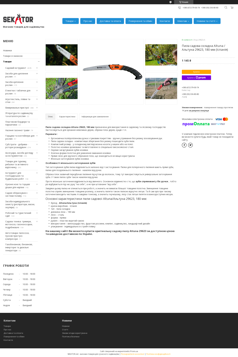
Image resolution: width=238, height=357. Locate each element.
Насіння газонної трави (17, 130)
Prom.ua (134, 351)
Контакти (165, 20)
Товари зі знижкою (13, 55)
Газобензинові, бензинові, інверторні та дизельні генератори (19, 247)
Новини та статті (206, 20)
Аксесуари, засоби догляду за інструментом (19, 154)
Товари (69, 20)
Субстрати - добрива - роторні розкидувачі (16, 146)
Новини (66, 326)
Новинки (7, 50)
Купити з (196, 77)
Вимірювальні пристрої (17, 107)
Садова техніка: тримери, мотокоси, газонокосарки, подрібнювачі (19, 224)
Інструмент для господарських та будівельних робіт (14, 175)
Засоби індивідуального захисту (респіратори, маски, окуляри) (20, 204)
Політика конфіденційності (158, 354)
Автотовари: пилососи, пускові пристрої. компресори (17, 236)
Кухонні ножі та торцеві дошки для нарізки (17, 186)
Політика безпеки (70, 336)
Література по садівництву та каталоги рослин (19, 115)
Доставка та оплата (110, 20)
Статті (65, 329)
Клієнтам (182, 20)
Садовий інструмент (15, 67)
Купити (196, 72)
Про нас (87, 20)
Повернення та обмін (140, 20)
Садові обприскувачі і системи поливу (16, 194)
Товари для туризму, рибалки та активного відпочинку (16, 164)
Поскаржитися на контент (132, 354)
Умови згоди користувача (74, 333)
